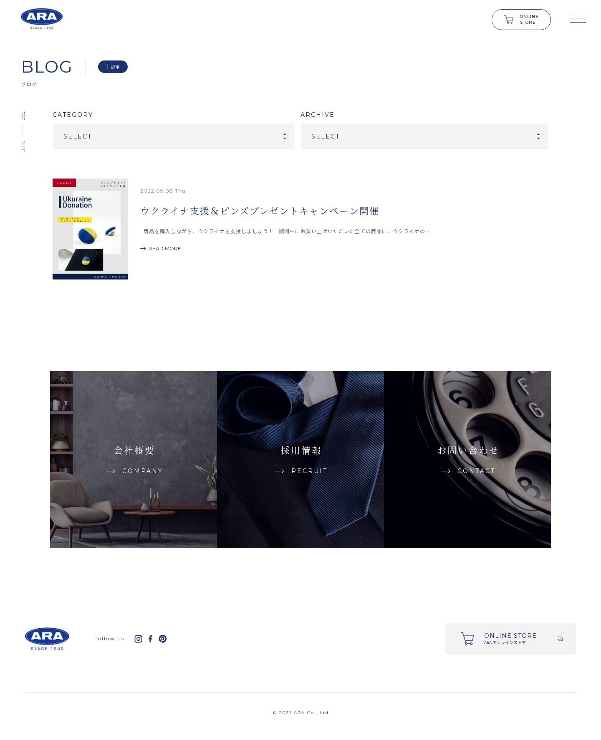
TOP (23, 116)
